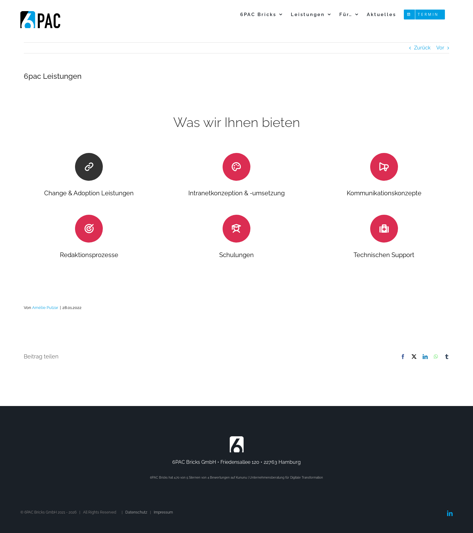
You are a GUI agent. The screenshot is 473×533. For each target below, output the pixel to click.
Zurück (422, 48)
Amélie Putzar (45, 307)
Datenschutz (136, 512)
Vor (440, 48)
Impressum (163, 512)
